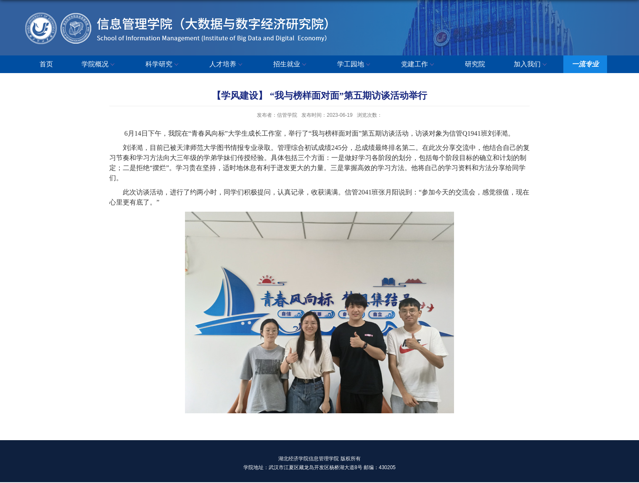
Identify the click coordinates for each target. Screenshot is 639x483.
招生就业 (291, 64)
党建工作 (418, 64)
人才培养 (227, 64)
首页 (46, 64)
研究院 (475, 64)
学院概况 (99, 64)
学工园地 (354, 64)
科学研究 (163, 64)
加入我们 (531, 64)
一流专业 (585, 64)
